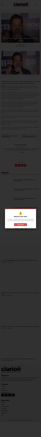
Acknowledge (20, 224)
